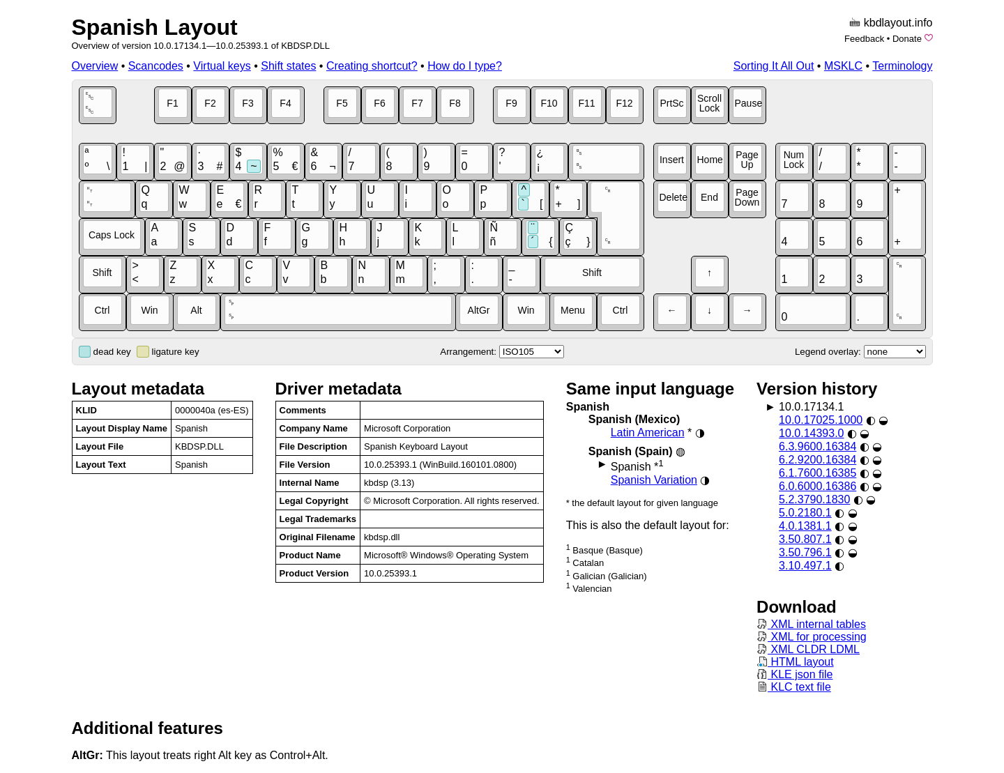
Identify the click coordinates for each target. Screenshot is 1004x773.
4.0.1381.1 (805, 526)
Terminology (902, 66)
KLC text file (793, 687)
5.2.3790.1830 (814, 499)
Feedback (864, 38)
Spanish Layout (155, 27)
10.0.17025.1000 (820, 420)
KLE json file (794, 674)
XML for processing (811, 637)
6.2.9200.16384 (817, 460)
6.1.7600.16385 (817, 473)
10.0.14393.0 (811, 433)
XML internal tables (811, 624)
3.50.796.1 (805, 552)
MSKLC (843, 66)
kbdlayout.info (898, 23)
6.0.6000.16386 (817, 486)
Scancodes (155, 66)
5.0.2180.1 (805, 513)
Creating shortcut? (372, 66)
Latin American (648, 432)
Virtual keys (221, 66)
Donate (907, 38)
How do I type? (464, 66)
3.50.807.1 (805, 539)
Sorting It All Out (773, 66)
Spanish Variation (654, 480)
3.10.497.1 (805, 566)
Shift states (288, 66)
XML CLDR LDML (808, 649)
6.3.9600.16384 (817, 446)
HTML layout (795, 662)
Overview (95, 66)
